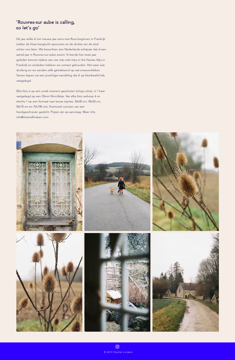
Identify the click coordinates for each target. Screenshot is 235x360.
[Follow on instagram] (117, 346)
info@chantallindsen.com (32, 117)
